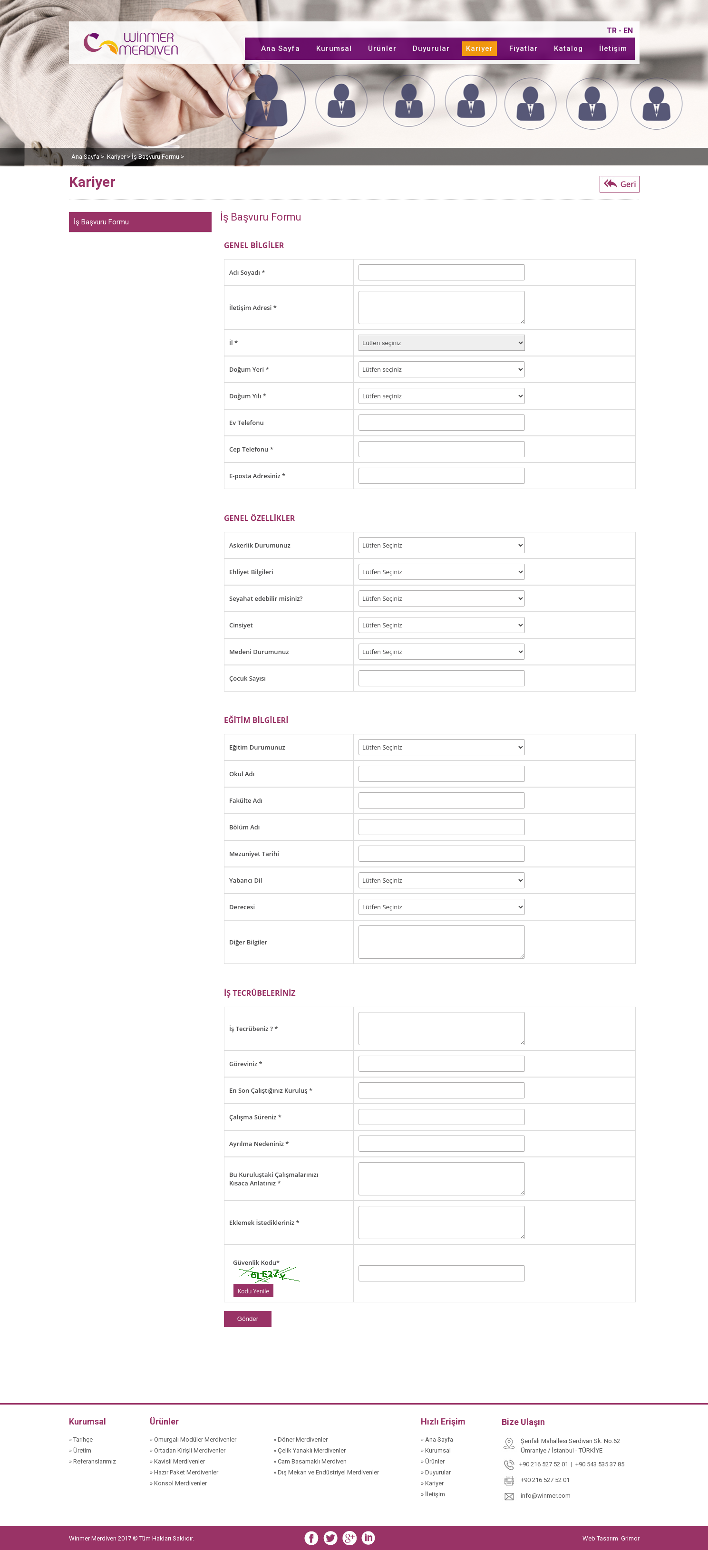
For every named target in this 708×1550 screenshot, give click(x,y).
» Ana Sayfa (437, 1439)
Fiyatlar (523, 48)
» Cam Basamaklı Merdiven (310, 1461)
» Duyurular (436, 1472)
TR (612, 30)
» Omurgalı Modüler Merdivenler (193, 1439)
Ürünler (382, 48)
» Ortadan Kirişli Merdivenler (187, 1450)
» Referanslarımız (92, 1461)
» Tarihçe (81, 1439)
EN (628, 30)
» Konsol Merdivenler (178, 1483)
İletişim (613, 48)
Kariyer (479, 48)
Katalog (568, 48)
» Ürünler (433, 1461)
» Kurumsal (436, 1450)
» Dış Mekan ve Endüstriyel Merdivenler (326, 1472)
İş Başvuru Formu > (158, 156)
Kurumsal (334, 48)
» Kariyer (432, 1483)
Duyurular (431, 48)
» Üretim (80, 1450)
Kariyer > (119, 156)
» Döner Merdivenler (300, 1439)
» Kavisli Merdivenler (177, 1461)
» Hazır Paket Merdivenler (184, 1472)
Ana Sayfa (280, 48)
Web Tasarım (601, 1538)
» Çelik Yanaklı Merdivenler (309, 1450)
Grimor (630, 1538)
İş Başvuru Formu (101, 222)
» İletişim (433, 1494)
